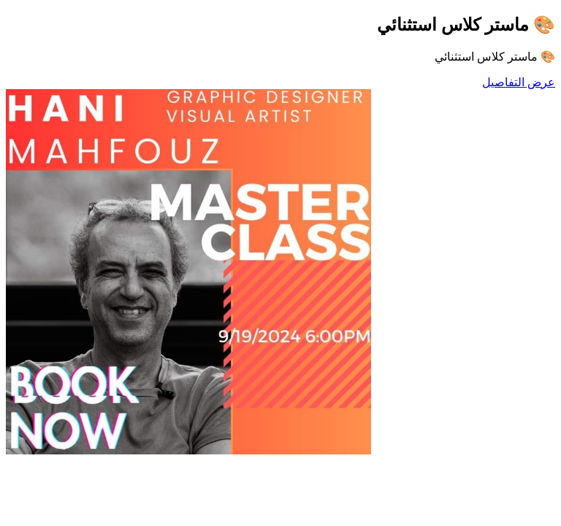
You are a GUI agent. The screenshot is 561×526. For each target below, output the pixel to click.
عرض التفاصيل (518, 82)
